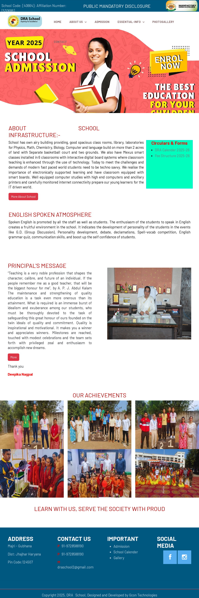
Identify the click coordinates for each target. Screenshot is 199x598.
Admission (102, 22)
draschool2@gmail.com (75, 567)
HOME (57, 22)
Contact (60, 42)
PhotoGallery (163, 22)
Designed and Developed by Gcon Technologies (122, 595)
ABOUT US (76, 22)
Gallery (118, 558)
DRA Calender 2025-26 (172, 150)
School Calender (125, 552)
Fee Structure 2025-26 (172, 156)
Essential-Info (129, 22)
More (13, 357)
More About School (23, 196)
